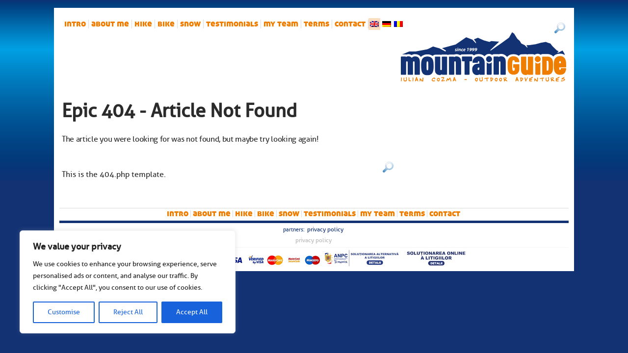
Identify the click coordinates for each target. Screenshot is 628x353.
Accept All (192, 312)
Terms (316, 24)
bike (166, 24)
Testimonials (232, 24)
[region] (128, 281)
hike (143, 24)
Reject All (128, 312)
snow (190, 24)
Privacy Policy (325, 229)
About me (110, 24)
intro (75, 24)
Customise (64, 312)
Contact (350, 24)
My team (280, 24)
